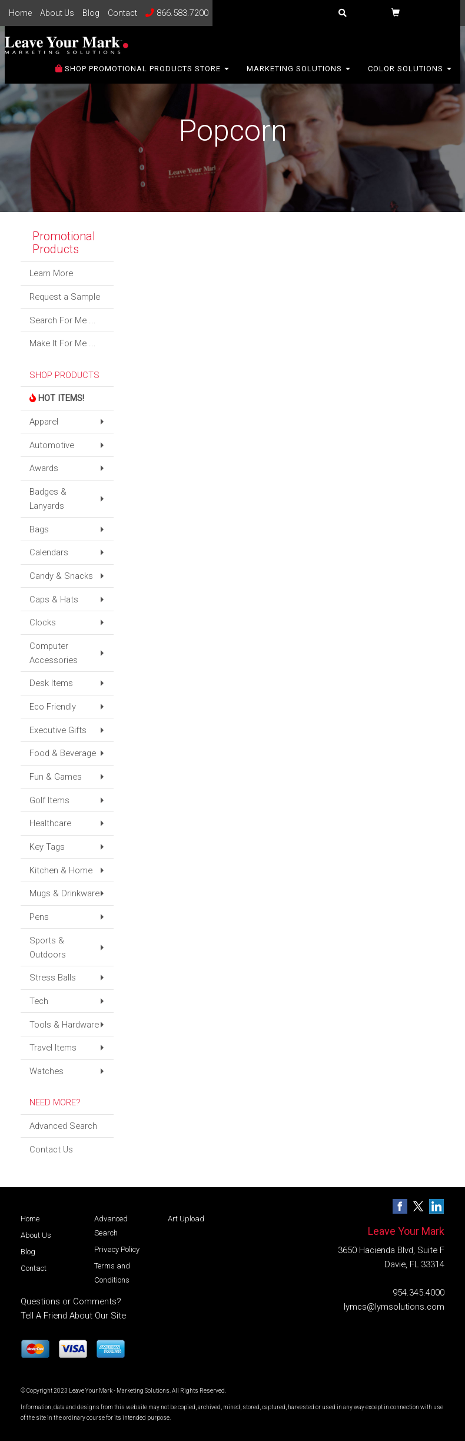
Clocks (42, 622)
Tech (38, 1001)
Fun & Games (55, 776)
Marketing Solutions (298, 76)
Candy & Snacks (61, 576)
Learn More (51, 273)
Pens (39, 917)
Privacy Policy (117, 1249)
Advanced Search (63, 1126)
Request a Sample (64, 296)
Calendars (48, 552)
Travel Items (53, 1047)
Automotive (51, 445)
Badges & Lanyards (48, 498)
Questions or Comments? (71, 1301)
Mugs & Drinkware (64, 893)
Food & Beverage (62, 753)
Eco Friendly (52, 706)
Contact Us (51, 1149)
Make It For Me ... (62, 343)
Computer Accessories (53, 653)
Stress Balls (52, 977)
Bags (39, 529)
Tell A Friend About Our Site (73, 1315)
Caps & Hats (53, 599)
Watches (46, 1071)
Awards (43, 468)
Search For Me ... (62, 320)
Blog (90, 13)
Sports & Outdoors (47, 947)
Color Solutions (409, 76)
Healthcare (50, 823)
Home (20, 13)
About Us (57, 13)
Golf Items (49, 800)
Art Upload (186, 1218)
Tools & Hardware (64, 1024)
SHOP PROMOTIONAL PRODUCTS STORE (142, 76)
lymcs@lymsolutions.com (394, 1306)
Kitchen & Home (60, 870)
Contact (122, 13)
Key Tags (47, 847)
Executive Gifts (58, 730)
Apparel (43, 421)
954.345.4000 (418, 1292)
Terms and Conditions (112, 1272)
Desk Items (51, 683)
